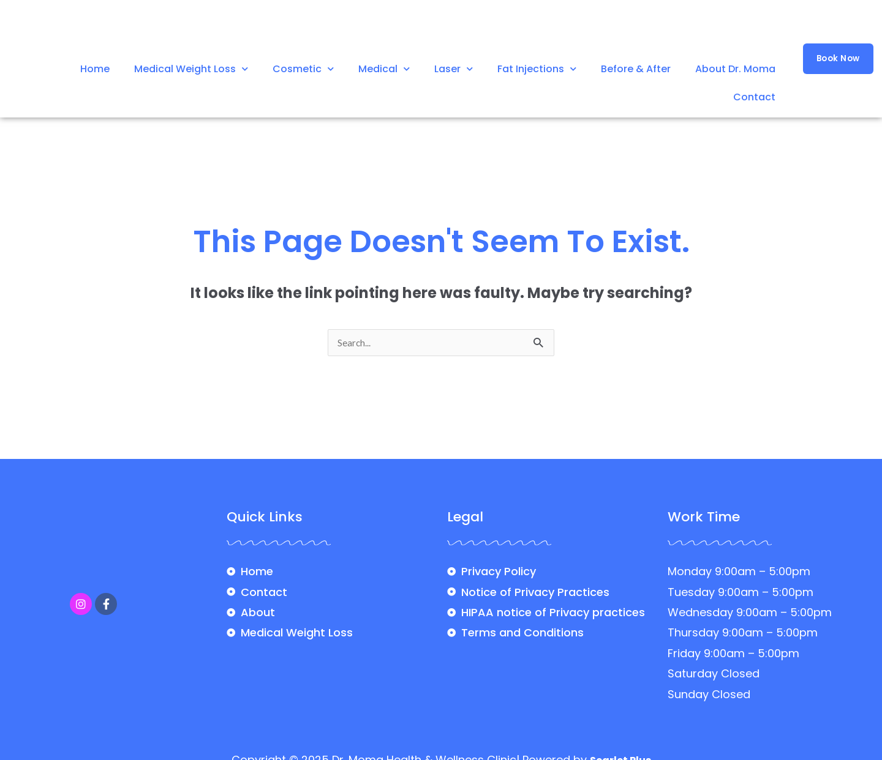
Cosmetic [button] (303, 68)
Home (95, 69)
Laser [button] (453, 68)
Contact (754, 97)
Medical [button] (384, 68)
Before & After (636, 69)
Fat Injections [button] (536, 68)
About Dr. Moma (735, 69)
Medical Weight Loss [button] (191, 68)
